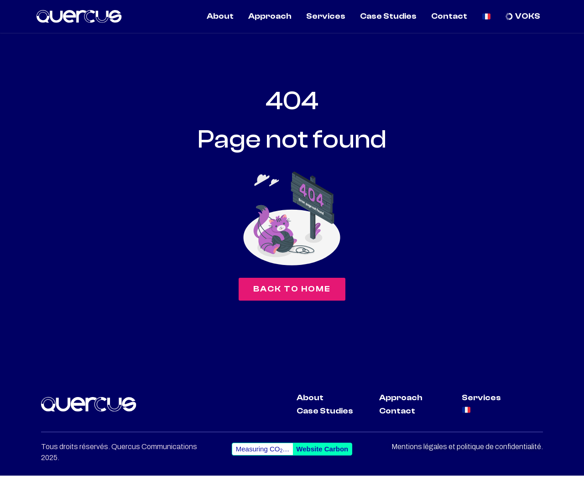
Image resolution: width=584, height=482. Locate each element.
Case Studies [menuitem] (388, 16)
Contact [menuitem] (449, 16)
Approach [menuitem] (270, 16)
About (310, 403)
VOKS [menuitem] (527, 16)
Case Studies (325, 417)
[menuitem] (486, 16)
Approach (400, 403)
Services (481, 403)
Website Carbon (322, 455)
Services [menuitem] (325, 16)
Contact (397, 417)
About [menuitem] (220, 16)
